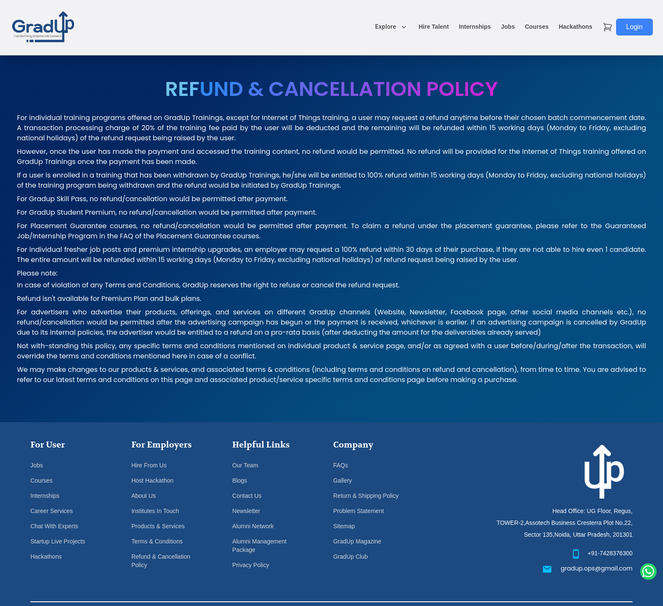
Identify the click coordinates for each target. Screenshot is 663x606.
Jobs (508, 26)
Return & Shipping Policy (366, 495)
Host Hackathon (153, 480)
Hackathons (575, 26)
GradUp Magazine (357, 541)
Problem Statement (358, 511)
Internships (474, 26)
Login (634, 26)
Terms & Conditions (157, 541)
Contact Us (246, 495)
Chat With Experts (54, 526)
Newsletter (246, 511)
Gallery (342, 480)
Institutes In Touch (155, 511)
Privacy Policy (250, 565)
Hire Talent (434, 26)
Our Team (245, 465)
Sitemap (344, 526)
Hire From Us (149, 465)
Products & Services (158, 526)
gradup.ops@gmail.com (597, 568)
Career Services (51, 511)
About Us (144, 495)
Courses (536, 26)
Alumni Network (253, 526)
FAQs (340, 465)
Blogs (239, 480)
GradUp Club (350, 556)
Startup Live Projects (57, 541)
